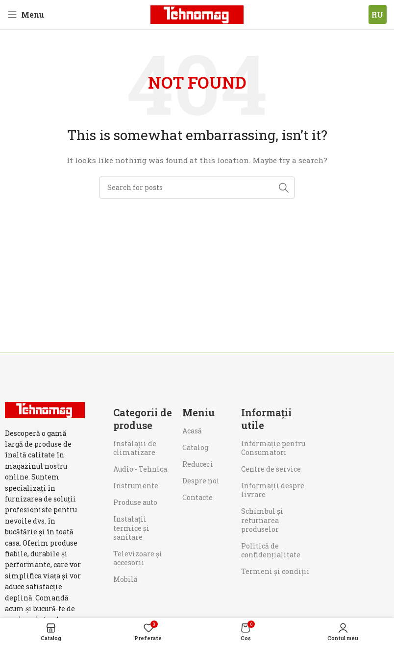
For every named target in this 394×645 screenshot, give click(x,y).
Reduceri (197, 464)
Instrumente (135, 485)
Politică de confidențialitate (270, 550)
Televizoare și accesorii (137, 558)
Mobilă (125, 579)
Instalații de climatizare (134, 448)
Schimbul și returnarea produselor (262, 519)
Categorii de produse (142, 418)
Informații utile (266, 418)
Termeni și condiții (275, 571)
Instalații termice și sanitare (131, 527)
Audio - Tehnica (140, 469)
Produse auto (135, 502)
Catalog (195, 447)
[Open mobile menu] (25, 14)
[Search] (197, 187)
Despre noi (201, 480)
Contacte (197, 497)
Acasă (192, 430)
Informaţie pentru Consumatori (273, 448)
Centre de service (271, 469)
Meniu (198, 412)
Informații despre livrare (272, 490)
